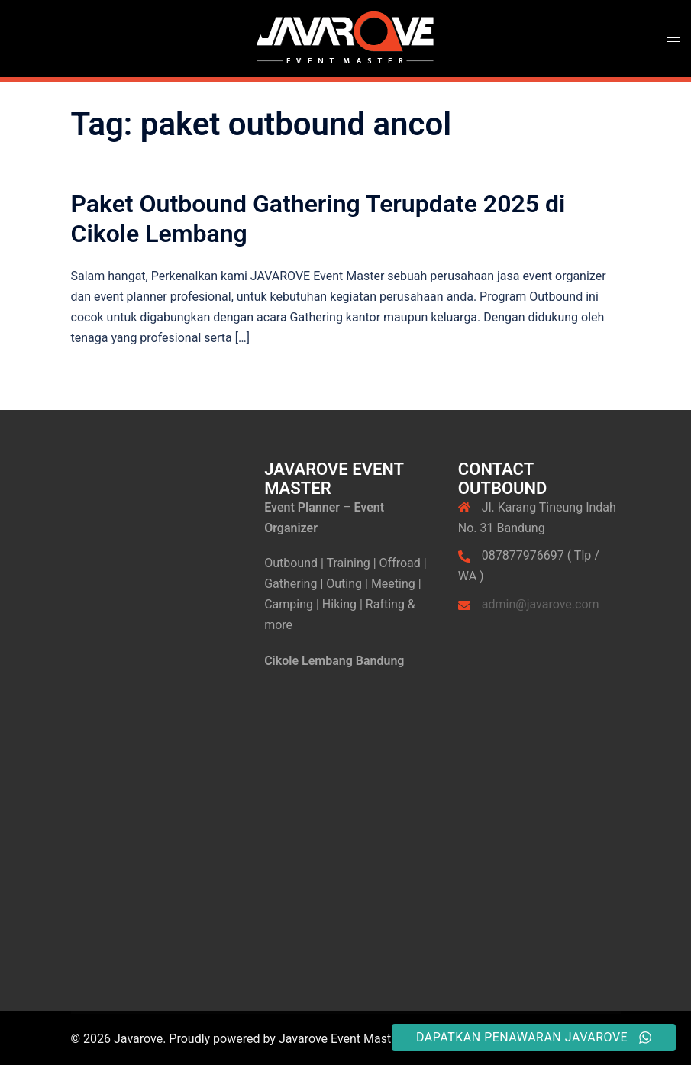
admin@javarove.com (540, 604)
